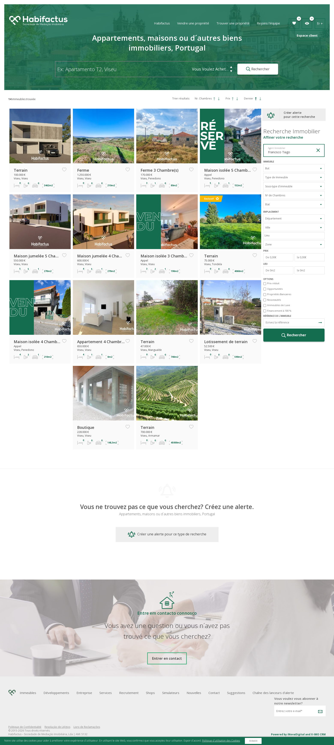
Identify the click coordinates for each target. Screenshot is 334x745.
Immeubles (28, 693)
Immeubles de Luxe (278, 305)
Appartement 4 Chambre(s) (101, 341)
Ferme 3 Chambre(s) (159, 170)
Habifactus (162, 23)
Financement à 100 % (279, 310)
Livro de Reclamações (86, 727)
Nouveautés (274, 299)
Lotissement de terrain (225, 341)
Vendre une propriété (193, 23)
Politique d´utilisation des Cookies (221, 740)
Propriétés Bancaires (279, 294)
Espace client (307, 35)
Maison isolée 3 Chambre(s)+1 (164, 255)
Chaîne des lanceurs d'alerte (273, 693)
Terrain (20, 170)
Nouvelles (194, 693)
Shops (150, 693)
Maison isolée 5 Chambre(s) (228, 170)
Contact (214, 693)
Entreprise (84, 693)
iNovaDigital (296, 734)
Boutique (85, 427)
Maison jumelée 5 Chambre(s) (37, 255)
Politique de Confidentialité (24, 727)
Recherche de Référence (320, 322)
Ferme (83, 170)
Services (105, 693)
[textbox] (295, 235)
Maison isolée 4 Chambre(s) (37, 341)
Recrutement (129, 693)
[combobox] (294, 168)
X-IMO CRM (318, 734)
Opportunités (275, 288)
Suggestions (236, 693)
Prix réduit (273, 283)
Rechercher (258, 69)
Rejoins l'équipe (268, 23)
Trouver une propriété (233, 23)
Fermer (253, 740)
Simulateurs (170, 693)
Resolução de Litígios (57, 727)
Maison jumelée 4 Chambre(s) (101, 255)
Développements (56, 693)
